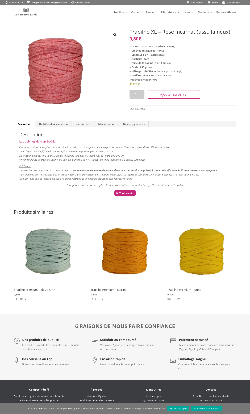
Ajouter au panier (174, 94)
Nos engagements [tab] (134, 124)
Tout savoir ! (126, 193)
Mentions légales (96, 396)
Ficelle (150, 12)
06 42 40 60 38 (16, 3)
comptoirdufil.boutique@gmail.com (49, 3)
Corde (135, 12)
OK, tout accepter (178, 408)
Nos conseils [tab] (83, 124)
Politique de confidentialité (206, 408)
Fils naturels (168, 12)
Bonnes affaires (226, 12)
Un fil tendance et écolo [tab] (53, 124)
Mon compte (197, 3)
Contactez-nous (82, 3)
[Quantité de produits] (137, 94)
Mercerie (203, 12)
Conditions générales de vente (96, 400)
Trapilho (119, 12)
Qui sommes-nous (153, 400)
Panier (214, 3)
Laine (187, 12)
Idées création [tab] (106, 124)
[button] (115, 35)
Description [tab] (24, 124)
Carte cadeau (233, 3)
